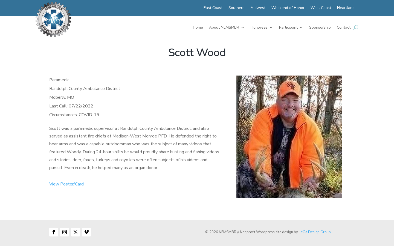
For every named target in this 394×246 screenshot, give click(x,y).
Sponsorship (320, 28)
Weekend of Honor (288, 8)
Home (198, 28)
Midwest (258, 8)
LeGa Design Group (315, 232)
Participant (288, 28)
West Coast (321, 8)
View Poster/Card (66, 184)
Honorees (259, 28)
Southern (236, 8)
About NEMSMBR (224, 28)
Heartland (346, 8)
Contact (343, 28)
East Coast (213, 8)
